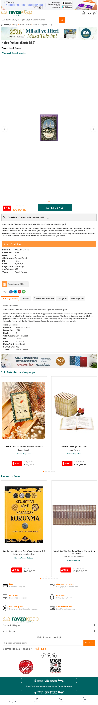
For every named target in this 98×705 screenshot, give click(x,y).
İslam (22, 25)
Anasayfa (6, 25)
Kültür (28, 25)
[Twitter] (49, 655)
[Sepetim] (95, 13)
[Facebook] (44, 655)
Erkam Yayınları (74, 454)
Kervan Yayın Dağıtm (23, 558)
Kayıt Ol (89, 642)
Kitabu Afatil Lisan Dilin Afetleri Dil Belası (24, 447)
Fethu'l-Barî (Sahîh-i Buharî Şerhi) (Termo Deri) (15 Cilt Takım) (74, 552)
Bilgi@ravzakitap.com (65, 609)
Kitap (15, 25)
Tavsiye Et (62, 298)
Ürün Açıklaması (10, 298)
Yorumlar (25, 298)
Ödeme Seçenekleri (44, 298)
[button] (4, 129)
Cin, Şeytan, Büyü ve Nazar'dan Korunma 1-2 (24, 551)
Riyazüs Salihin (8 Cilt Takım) (74, 447)
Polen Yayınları (74, 560)
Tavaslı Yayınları (14, 53)
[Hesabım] (84, 13)
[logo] (16, 13)
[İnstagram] (54, 655)
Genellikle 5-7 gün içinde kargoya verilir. (26, 217)
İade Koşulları (77, 298)
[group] (49, 128)
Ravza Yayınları (24, 454)
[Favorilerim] (89, 13)
